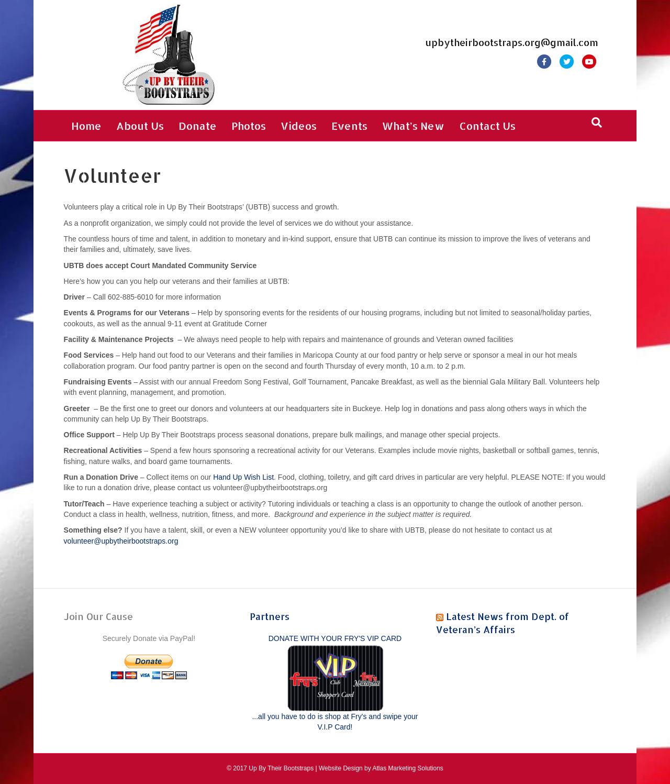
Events (349, 125)
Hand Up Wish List (243, 477)
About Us (140, 125)
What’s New (413, 125)
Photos (248, 125)
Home (86, 125)
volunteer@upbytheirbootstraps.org (121, 541)
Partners (269, 616)
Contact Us (487, 125)
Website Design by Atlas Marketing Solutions (381, 768)
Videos (299, 125)
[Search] (596, 122)
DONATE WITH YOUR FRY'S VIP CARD (335, 638)
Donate (197, 125)
